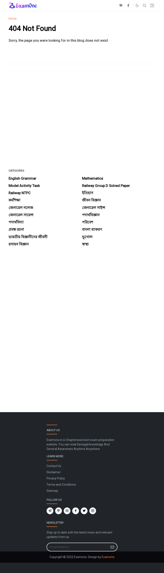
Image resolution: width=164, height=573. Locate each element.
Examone (108, 557)
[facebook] (128, 5)
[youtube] (67, 510)
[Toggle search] (144, 5)
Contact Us (54, 466)
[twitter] (84, 510)
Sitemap (52, 490)
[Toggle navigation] (151, 5)
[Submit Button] (112, 547)
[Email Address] (77, 547)
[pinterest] (58, 510)
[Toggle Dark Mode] (137, 5)
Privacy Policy (56, 478)
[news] (121, 5)
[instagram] (92, 510)
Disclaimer (54, 472)
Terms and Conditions (61, 484)
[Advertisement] (82, 120)
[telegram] (50, 510)
